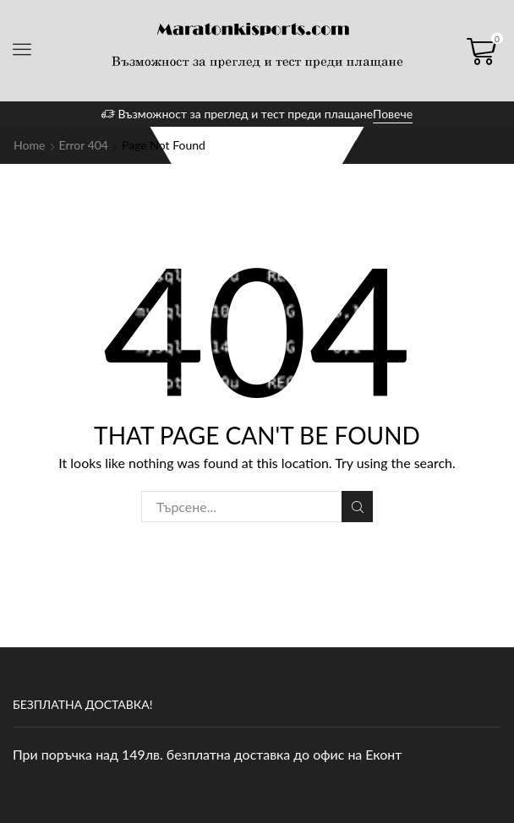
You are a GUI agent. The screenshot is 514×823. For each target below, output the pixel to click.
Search (357, 507)
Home (29, 145)
